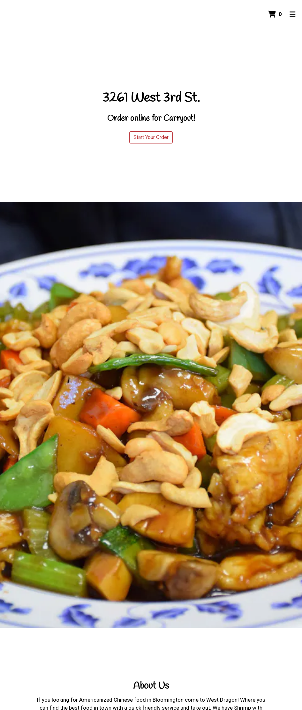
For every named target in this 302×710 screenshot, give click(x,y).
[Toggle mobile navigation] (292, 14)
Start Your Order (151, 137)
